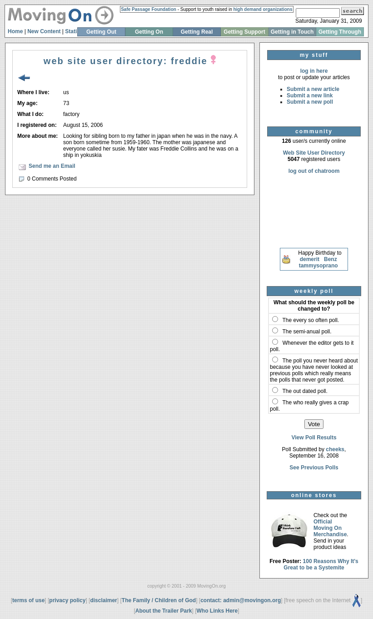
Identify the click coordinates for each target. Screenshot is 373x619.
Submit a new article (313, 89)
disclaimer (103, 600)
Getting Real (197, 32)
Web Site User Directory (314, 153)
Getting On (149, 32)
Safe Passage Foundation (148, 9)
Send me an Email (52, 166)
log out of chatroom (314, 171)
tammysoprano (318, 265)
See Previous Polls (313, 467)
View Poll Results (313, 437)
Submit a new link (310, 95)
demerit (309, 259)
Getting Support (244, 32)
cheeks (335, 449)
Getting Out (101, 32)
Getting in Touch (292, 32)
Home (15, 31)
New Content (43, 31)
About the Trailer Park (163, 611)
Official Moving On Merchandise (330, 528)
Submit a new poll (310, 102)
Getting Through (339, 32)
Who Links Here (217, 611)
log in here (314, 71)
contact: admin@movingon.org (240, 600)
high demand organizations (262, 9)
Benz (330, 259)
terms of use (28, 600)
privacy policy (67, 600)
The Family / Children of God (159, 600)
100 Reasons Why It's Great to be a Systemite (320, 564)
